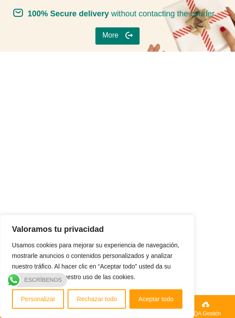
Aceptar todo (155, 299)
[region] (97, 266)
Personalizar (38, 299)
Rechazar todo (97, 299)
